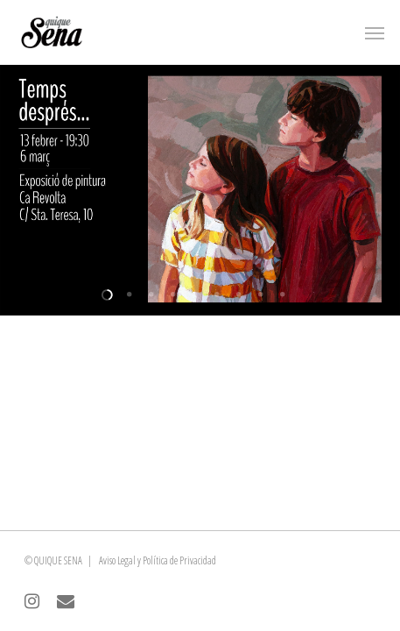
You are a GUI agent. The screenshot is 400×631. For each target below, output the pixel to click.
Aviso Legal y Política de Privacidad (157, 560)
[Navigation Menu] (374, 32)
